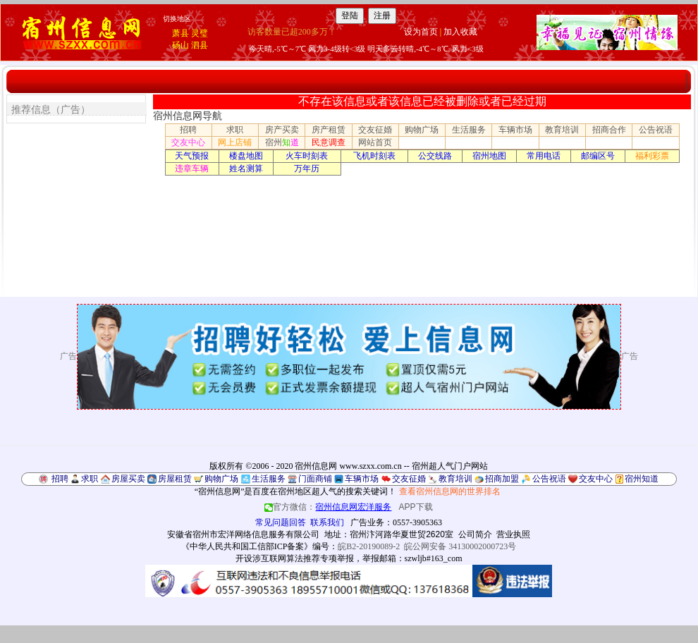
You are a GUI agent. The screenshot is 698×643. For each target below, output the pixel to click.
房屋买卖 (128, 479)
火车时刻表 (307, 156)
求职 (234, 130)
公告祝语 (656, 130)
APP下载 (416, 507)
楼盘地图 (246, 156)
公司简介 (475, 534)
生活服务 (469, 130)
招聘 (188, 130)
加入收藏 (460, 32)
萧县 (180, 33)
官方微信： (328, 507)
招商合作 (609, 130)
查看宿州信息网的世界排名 (450, 491)
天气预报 (192, 156)
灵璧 (199, 33)
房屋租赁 (175, 479)
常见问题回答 (280, 522)
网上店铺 (235, 142)
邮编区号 (598, 156)
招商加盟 (502, 479)
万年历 (306, 168)
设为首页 (421, 32)
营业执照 (513, 534)
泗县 (199, 45)
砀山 (180, 45)
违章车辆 (192, 168)
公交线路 (435, 156)
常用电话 (544, 156)
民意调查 (328, 142)
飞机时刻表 (374, 156)
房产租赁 (328, 130)
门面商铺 (315, 479)
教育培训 (562, 130)
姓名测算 (246, 168)
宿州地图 (489, 156)
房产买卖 (282, 130)
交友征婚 (375, 130)
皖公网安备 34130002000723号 (460, 546)
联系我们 (327, 522)
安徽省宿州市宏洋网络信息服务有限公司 (243, 534)
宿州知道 (642, 479)
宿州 (282, 142)
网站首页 (375, 142)
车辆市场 (515, 130)
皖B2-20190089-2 (369, 546)
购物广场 (422, 130)
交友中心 (188, 142)
